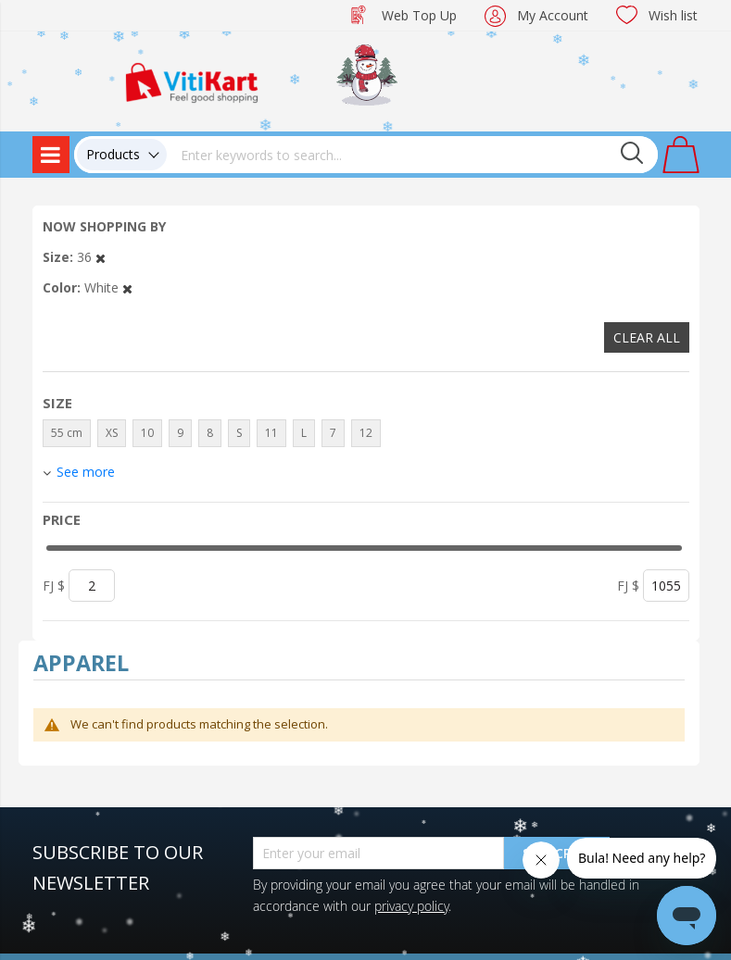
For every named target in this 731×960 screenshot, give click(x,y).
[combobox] (412, 154)
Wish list (673, 15)
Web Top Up (419, 15)
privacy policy (411, 906)
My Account (552, 15)
